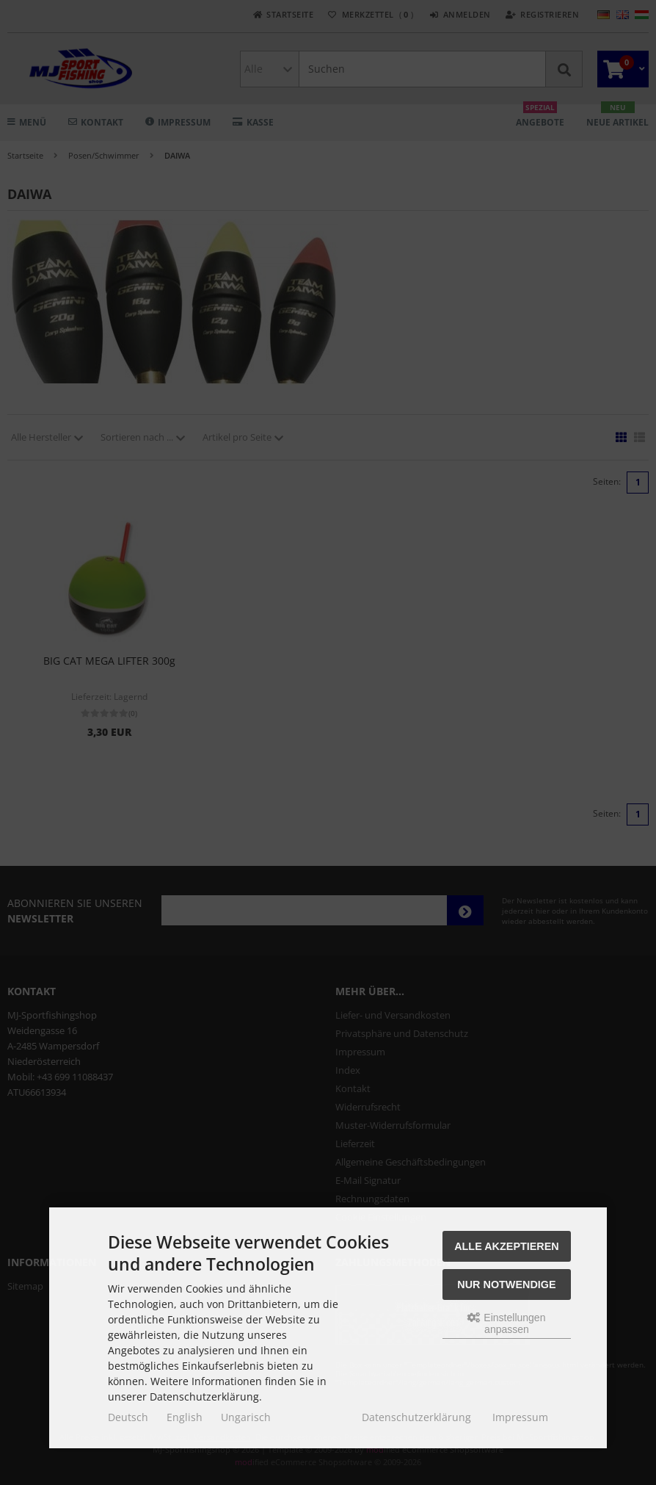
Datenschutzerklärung (416, 1417)
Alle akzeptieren (506, 1246)
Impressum (520, 1417)
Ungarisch (246, 1417)
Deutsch (128, 1417)
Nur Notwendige (506, 1284)
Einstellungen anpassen (506, 1323)
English (185, 1417)
